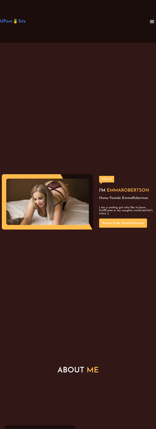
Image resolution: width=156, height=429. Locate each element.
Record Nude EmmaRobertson (123, 223)
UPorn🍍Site (13, 21)
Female (115, 198)
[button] (151, 21)
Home (103, 198)
